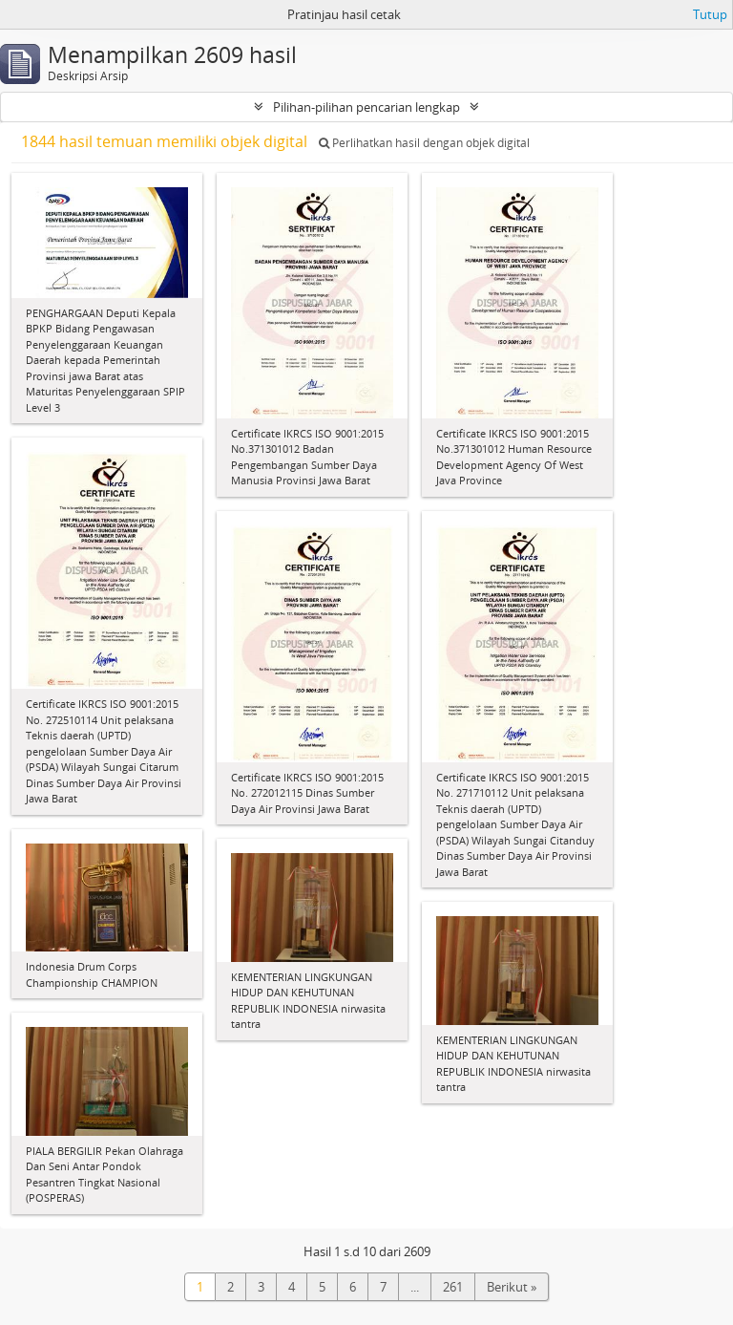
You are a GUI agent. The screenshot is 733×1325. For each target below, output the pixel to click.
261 (453, 1286)
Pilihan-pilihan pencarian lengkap (366, 107)
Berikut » (511, 1286)
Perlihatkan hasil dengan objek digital (424, 143)
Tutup (710, 14)
